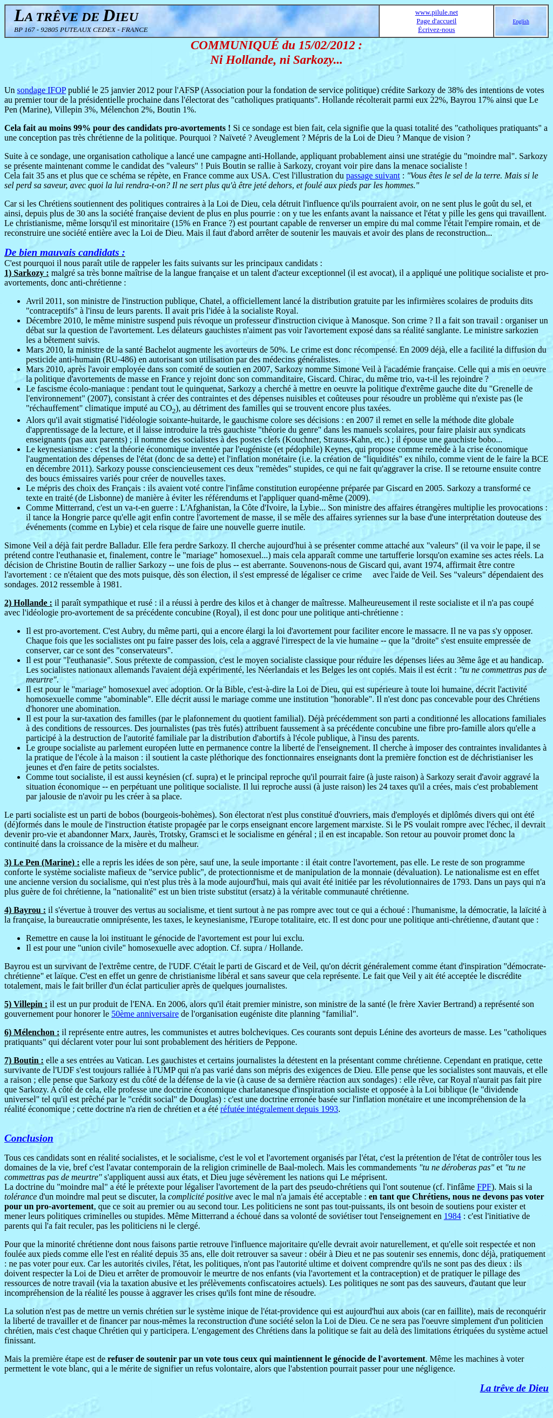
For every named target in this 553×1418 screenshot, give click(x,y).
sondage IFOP (41, 90)
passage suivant (373, 175)
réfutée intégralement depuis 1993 (279, 1109)
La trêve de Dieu (514, 1388)
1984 (452, 1216)
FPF (484, 1186)
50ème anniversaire (145, 1013)
